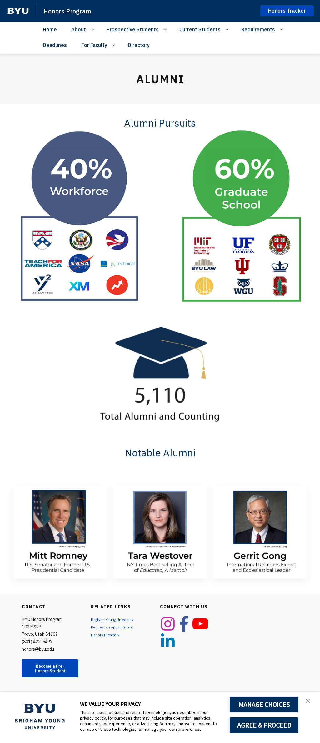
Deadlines (55, 45)
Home (50, 29)
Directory (139, 45)
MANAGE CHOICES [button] (264, 704)
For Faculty (94, 45)
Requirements (258, 29)
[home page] (18, 11)
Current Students (200, 29)
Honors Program (72, 11)
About (78, 29)
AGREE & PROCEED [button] (264, 725)
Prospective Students (133, 29)
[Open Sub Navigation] (93, 29)
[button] (309, 703)
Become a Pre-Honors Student (50, 671)
